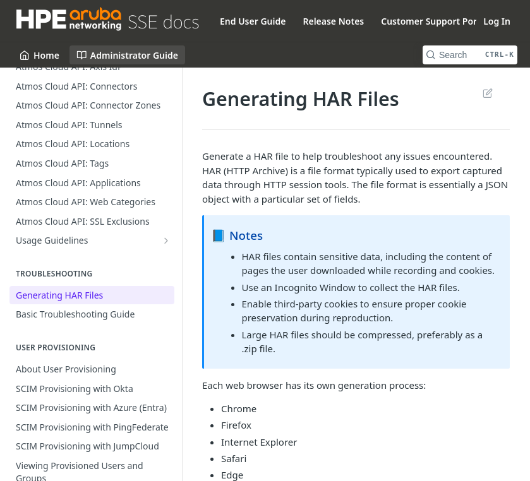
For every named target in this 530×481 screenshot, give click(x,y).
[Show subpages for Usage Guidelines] (166, 240)
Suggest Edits (487, 93)
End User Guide (253, 21)
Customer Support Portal (434, 21)
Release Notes (333, 21)
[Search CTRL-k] (470, 54)
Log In (496, 21)
